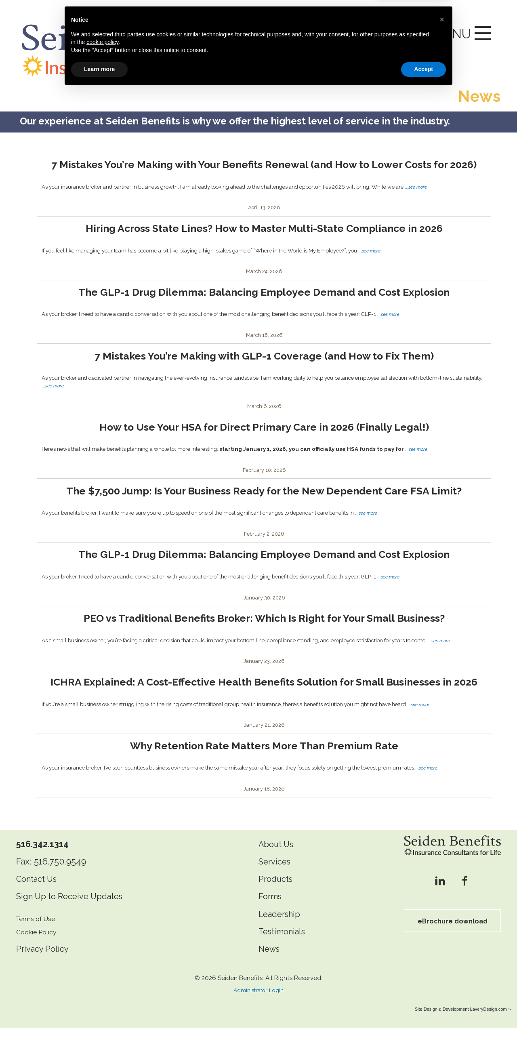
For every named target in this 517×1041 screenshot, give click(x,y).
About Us (277, 857)
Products (276, 892)
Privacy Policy (44, 962)
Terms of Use (37, 932)
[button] (441, 969)
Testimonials (284, 945)
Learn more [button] (99, 1019)
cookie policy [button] (102, 991)
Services (276, 875)
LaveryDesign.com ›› (490, 1022)
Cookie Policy (38, 945)
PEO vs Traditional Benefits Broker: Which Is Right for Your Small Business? (264, 616)
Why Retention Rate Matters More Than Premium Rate (264, 759)
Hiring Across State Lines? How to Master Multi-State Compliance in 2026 (264, 226)
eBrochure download (452, 934)
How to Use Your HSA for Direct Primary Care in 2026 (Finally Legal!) (264, 425)
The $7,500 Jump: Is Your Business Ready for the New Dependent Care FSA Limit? (264, 489)
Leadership (281, 927)
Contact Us (39, 892)
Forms (271, 910)
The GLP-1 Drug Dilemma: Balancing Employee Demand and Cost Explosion (264, 290)
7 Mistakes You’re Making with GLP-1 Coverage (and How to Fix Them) (264, 354)
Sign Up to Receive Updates (74, 910)
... (416, 185)
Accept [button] (423, 1019)
